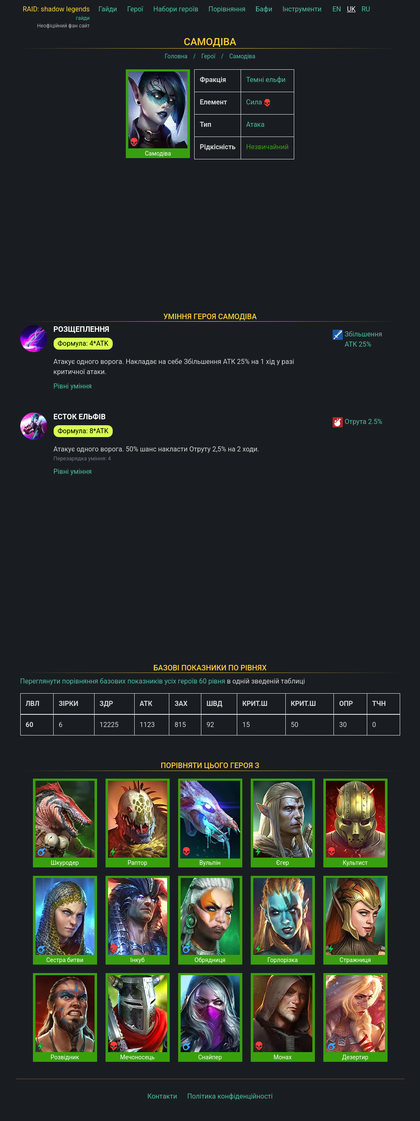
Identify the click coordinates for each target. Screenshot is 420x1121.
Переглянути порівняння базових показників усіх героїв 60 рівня (122, 681)
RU (365, 9)
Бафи (264, 9)
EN (337, 9)
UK (351, 9)
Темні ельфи (265, 80)
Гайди (107, 9)
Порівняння (227, 9)
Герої (135, 9)
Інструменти (302, 9)
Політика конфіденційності (229, 1096)
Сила (254, 102)
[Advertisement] (210, 225)
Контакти (162, 1096)
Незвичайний (267, 147)
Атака (255, 124)
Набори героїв (175, 9)
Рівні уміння (73, 386)
